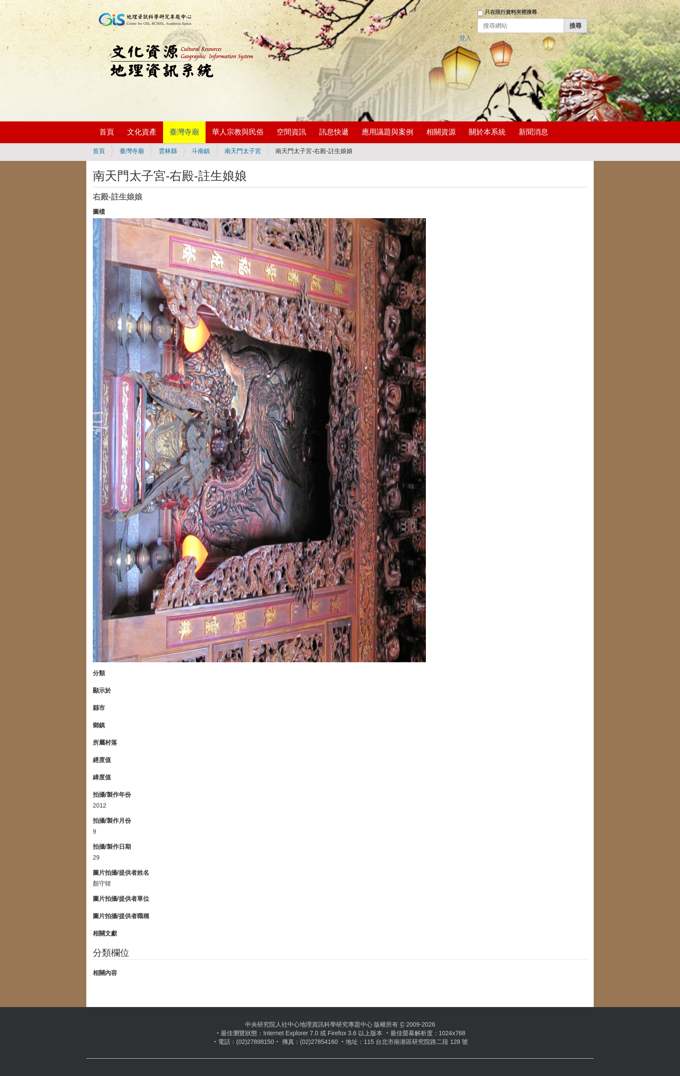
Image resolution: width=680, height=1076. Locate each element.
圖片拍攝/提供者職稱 (121, 915)
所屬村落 (105, 742)
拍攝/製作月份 (112, 820)
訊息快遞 (334, 132)
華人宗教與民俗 (238, 132)
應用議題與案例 (387, 132)
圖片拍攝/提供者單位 (121, 898)
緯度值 (102, 777)
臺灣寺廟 (184, 132)
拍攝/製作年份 (112, 794)
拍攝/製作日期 (112, 846)
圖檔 (99, 211)
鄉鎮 (99, 725)
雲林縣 (168, 150)
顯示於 (102, 690)
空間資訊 (291, 132)
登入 (465, 37)
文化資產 (142, 132)
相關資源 (441, 132)
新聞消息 (533, 132)
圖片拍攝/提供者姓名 (121, 872)
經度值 (102, 759)
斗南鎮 (201, 150)
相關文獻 (105, 933)
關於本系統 (487, 132)
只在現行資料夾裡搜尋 (511, 12)
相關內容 (105, 972)
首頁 (106, 132)
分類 (99, 673)
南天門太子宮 (243, 150)
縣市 (99, 707)
